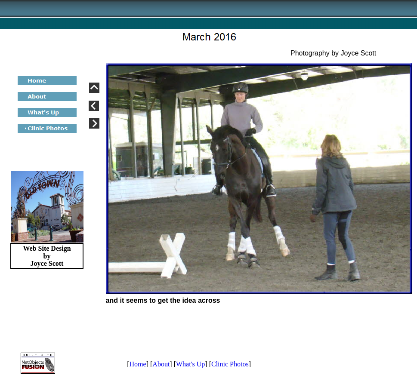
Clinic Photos (230, 364)
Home (138, 364)
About (161, 364)
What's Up (190, 364)
